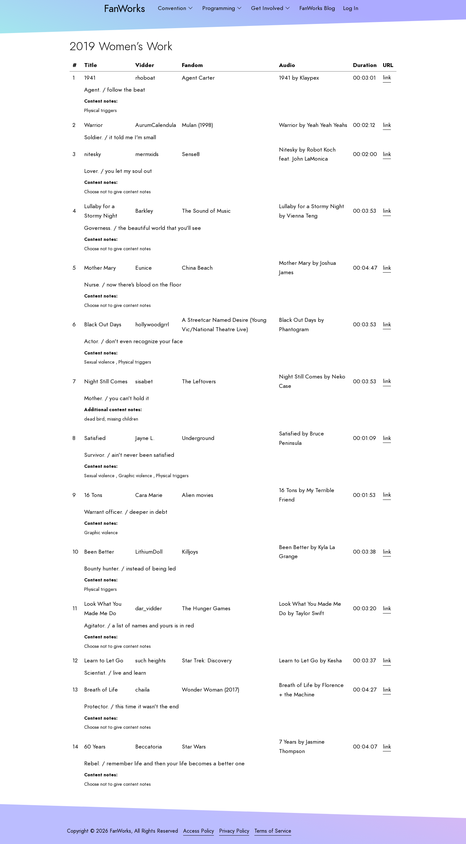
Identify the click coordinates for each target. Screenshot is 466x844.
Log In (350, 8)
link (387, 78)
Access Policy (198, 831)
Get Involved (268, 8)
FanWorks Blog (317, 8)
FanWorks (124, 8)
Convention (173, 8)
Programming (219, 8)
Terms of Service (272, 831)
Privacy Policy (234, 831)
